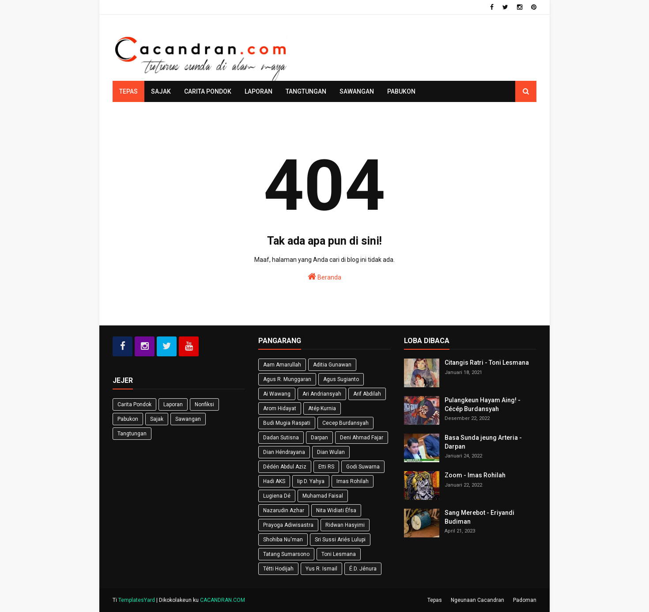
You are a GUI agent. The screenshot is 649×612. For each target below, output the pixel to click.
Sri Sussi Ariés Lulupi (340, 539)
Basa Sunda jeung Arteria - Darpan (483, 442)
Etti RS (326, 467)
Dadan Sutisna (281, 437)
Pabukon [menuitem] (401, 91)
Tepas (434, 600)
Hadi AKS (274, 481)
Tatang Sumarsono (286, 554)
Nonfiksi (204, 404)
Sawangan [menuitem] (357, 91)
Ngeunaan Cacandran (477, 600)
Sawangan (188, 419)
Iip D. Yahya (310, 481)
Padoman (524, 600)
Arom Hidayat (279, 408)
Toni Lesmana (338, 554)
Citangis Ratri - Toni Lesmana (487, 362)
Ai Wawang (277, 394)
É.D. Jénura (363, 569)
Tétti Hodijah (278, 569)
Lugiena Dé (277, 496)
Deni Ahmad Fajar (361, 437)
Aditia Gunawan (332, 365)
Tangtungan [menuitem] (306, 91)
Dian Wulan (331, 452)
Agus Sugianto (341, 379)
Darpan (319, 437)
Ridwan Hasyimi (345, 525)
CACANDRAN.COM (222, 600)
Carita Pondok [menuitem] (207, 91)
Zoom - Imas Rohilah (475, 475)
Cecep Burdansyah (345, 423)
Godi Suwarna (363, 467)
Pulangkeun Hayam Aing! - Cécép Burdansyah (483, 404)
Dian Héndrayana (284, 452)
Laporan (173, 404)
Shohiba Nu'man (283, 539)
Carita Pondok (134, 404)
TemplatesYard (136, 600)
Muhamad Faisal (322, 496)
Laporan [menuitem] (258, 91)
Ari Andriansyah (321, 394)
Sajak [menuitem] (161, 91)
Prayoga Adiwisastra (288, 525)
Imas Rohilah (352, 481)
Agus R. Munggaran (287, 379)
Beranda (324, 276)
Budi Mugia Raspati (286, 423)
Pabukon (127, 419)
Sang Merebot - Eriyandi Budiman (479, 517)
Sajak (156, 419)
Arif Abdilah (367, 394)
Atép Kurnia (322, 408)
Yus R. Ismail (321, 569)
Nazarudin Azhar (283, 510)
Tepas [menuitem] (128, 91)
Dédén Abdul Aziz (284, 467)
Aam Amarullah (282, 365)
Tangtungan (132, 434)
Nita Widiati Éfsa (336, 510)
